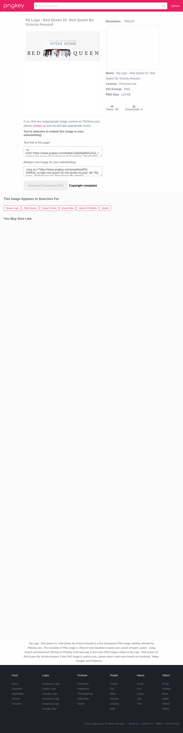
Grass (140, 693)
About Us (134, 723)
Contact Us (147, 723)
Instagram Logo (51, 683)
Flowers (166, 688)
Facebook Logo (51, 698)
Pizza (15, 683)
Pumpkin (17, 703)
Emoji (165, 683)
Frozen (114, 683)
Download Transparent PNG (46, 185)
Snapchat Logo (50, 703)
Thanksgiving (84, 693)
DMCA (159, 723)
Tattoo (165, 708)
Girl (112, 688)
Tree (139, 703)
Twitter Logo (49, 688)
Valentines (83, 698)
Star (139, 698)
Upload (175, 5)
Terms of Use (172, 723)
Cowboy (114, 703)
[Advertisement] (80, 88)
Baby (113, 693)
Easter (81, 703)
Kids (112, 708)
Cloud (140, 683)
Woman (114, 698)
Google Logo (49, 708)
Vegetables (18, 693)
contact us (39, 125)
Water (165, 698)
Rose (165, 693)
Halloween (83, 688)
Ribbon (166, 703)
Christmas (83, 683)
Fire (139, 688)
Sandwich (17, 688)
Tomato (16, 698)
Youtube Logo (50, 693)
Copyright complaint (83, 185)
